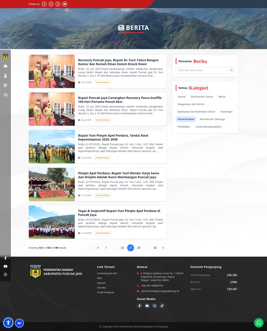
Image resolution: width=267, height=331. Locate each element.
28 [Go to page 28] (138, 248)
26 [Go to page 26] (122, 248)
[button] (8, 323)
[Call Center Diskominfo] (259, 323)
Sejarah (101, 282)
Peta (99, 278)
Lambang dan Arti (107, 273)
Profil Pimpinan (105, 292)
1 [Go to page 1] (106, 248)
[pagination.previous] (98, 247)
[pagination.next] (163, 247)
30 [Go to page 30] (155, 248)
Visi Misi (101, 287)
